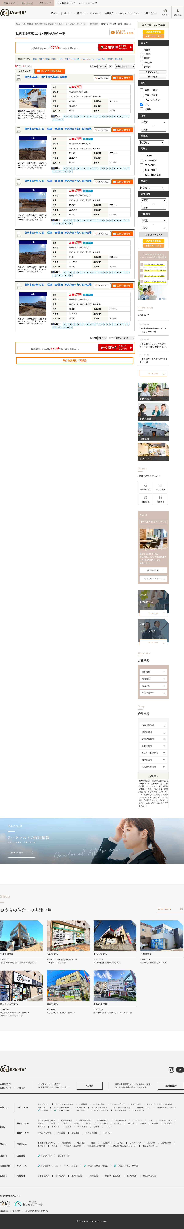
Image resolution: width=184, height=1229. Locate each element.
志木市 (131, 1123)
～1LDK (146, 155)
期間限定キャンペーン (166, 1107)
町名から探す (67, 1120)
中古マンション (87, 59)
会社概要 (146, 672)
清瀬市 (69, 1127)
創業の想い (42, 1107)
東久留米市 (83, 1127)
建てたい (81, 13)
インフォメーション (64, 1104)
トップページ (43, 1104)
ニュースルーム (86, 3)
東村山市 (41, 1127)
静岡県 (145, 67)
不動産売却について (46, 1143)
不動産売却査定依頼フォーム (123, 1146)
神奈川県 (146, 62)
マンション (138, 1120)
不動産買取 (106, 1143)
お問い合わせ (150, 13)
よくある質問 (120, 1110)
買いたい (55, 13)
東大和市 (55, 1127)
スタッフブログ (118, 1104)
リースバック (135, 1143)
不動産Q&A (80, 1107)
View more (153, 373)
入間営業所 (147, 746)
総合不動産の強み (61, 1107)
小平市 (97, 1127)
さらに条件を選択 (153, 235)
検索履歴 (75, 1133)
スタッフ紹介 (99, 1104)
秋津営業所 (147, 759)
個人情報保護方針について (36, 1211)
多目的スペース (144, 1107)
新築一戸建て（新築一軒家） (45, 59)
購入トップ (27, 3)
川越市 (53, 1123)
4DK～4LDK (148, 169)
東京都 (145, 58)
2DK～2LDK (148, 160)
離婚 (93, 1143)
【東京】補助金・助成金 (126, 1166)
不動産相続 (66, 1143)
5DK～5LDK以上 (150, 174)
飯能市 (77, 1123)
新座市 (143, 1123)
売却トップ (45, 3)
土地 (144, 104)
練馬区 (109, 1127)
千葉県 (145, 54)
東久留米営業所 (149, 766)
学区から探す (85, 1120)
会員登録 (178, 14)
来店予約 (146, 685)
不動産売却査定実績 (72, 1146)
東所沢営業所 (148, 739)
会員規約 (16, 1211)
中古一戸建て (149, 94)
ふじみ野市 (103, 1123)
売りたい (68, 13)
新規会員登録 (170, 1086)
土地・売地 (100, 59)
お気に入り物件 (44, 1133)
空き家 (120, 1143)
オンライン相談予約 (99, 1110)
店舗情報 (21, 1088)
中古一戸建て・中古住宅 (69, 59)
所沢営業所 (147, 732)
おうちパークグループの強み (159, 1104)
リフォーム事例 (71, 1166)
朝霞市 (155, 1123)
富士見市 (118, 1123)
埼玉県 (145, 49)
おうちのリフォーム (153, 578)
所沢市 (41, 1123)
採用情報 (146, 678)
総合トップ (9, 3)
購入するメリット (99, 1107)
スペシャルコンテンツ (129, 13)
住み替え (81, 1143)
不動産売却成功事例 (96, 1146)
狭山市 (89, 1123)
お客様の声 (136, 1104)
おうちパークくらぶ (122, 1107)
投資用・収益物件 (114, 59)
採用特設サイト (65, 3)
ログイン (165, 14)
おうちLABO (153, 570)
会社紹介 (109, 13)
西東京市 (168, 1123)
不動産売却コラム (150, 1146)
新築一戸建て (149, 89)
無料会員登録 (91, 1133)
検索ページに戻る (153, 36)
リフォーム (95, 13)
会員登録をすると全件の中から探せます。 (82, 47)
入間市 (65, 1123)
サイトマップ (138, 1110)
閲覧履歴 (61, 1133)
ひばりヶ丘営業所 (150, 753)
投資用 (145, 108)
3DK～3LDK (148, 164)
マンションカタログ (167, 1120)
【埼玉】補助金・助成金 (96, 1166)
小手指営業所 (148, 725)
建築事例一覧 (63, 1156)
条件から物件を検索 (46, 1120)
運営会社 (4, 1211)
